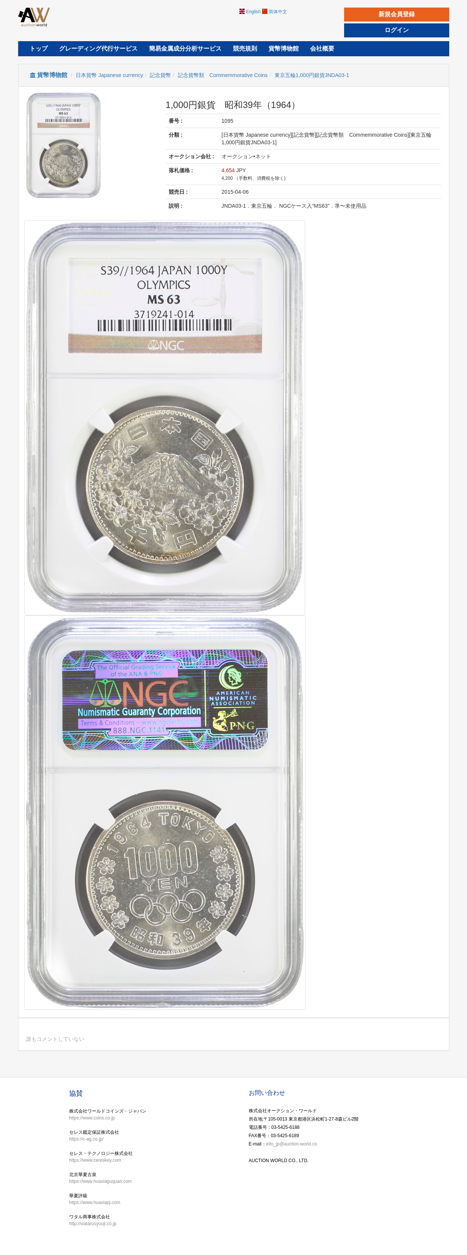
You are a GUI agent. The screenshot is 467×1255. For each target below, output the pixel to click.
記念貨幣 (160, 75)
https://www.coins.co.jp (92, 1118)
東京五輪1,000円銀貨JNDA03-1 (312, 75)
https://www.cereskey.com (95, 1160)
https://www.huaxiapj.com (94, 1202)
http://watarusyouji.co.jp (92, 1223)
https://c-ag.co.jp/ (86, 1139)
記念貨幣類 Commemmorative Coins (223, 75)
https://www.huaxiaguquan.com (100, 1181)
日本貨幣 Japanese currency (109, 75)
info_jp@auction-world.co (291, 1144)
